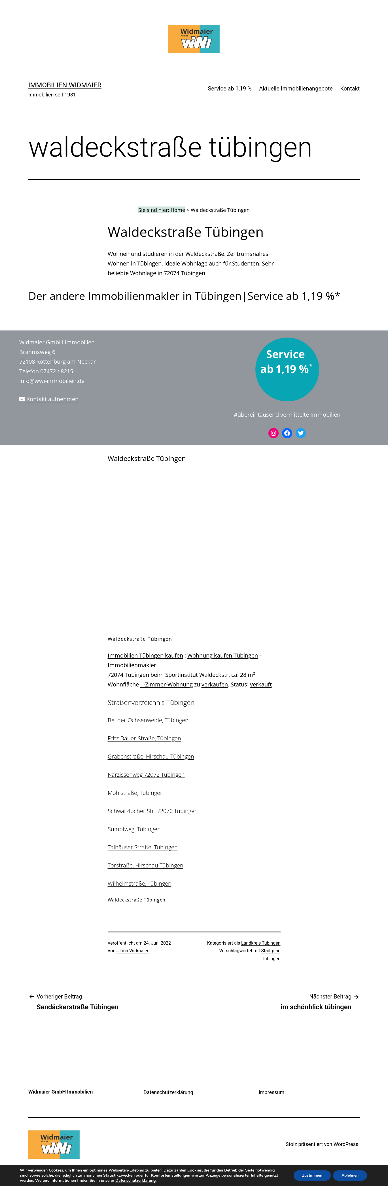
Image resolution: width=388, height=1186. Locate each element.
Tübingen (137, 675)
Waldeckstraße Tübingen (220, 210)
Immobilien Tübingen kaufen (145, 655)
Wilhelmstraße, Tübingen (139, 883)
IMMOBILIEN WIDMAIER (64, 85)
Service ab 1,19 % (229, 88)
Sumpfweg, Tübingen (134, 829)
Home (178, 210)
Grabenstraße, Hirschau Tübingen (151, 756)
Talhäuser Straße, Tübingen (143, 847)
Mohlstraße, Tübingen (136, 793)
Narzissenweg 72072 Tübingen (146, 774)
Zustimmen (312, 1175)
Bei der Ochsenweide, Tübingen (148, 720)
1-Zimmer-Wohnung (166, 684)
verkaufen (215, 684)
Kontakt (350, 88)
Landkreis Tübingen (261, 943)
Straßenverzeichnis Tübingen (151, 702)
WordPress (346, 1144)
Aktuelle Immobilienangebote (296, 88)
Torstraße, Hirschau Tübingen (145, 865)
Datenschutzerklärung (168, 1092)
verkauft (261, 684)
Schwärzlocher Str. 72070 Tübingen (153, 811)
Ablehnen (350, 1175)
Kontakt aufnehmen (52, 399)
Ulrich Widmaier (132, 950)
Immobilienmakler (132, 665)
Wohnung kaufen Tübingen (222, 655)
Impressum (272, 1092)
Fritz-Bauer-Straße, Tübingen (144, 738)
